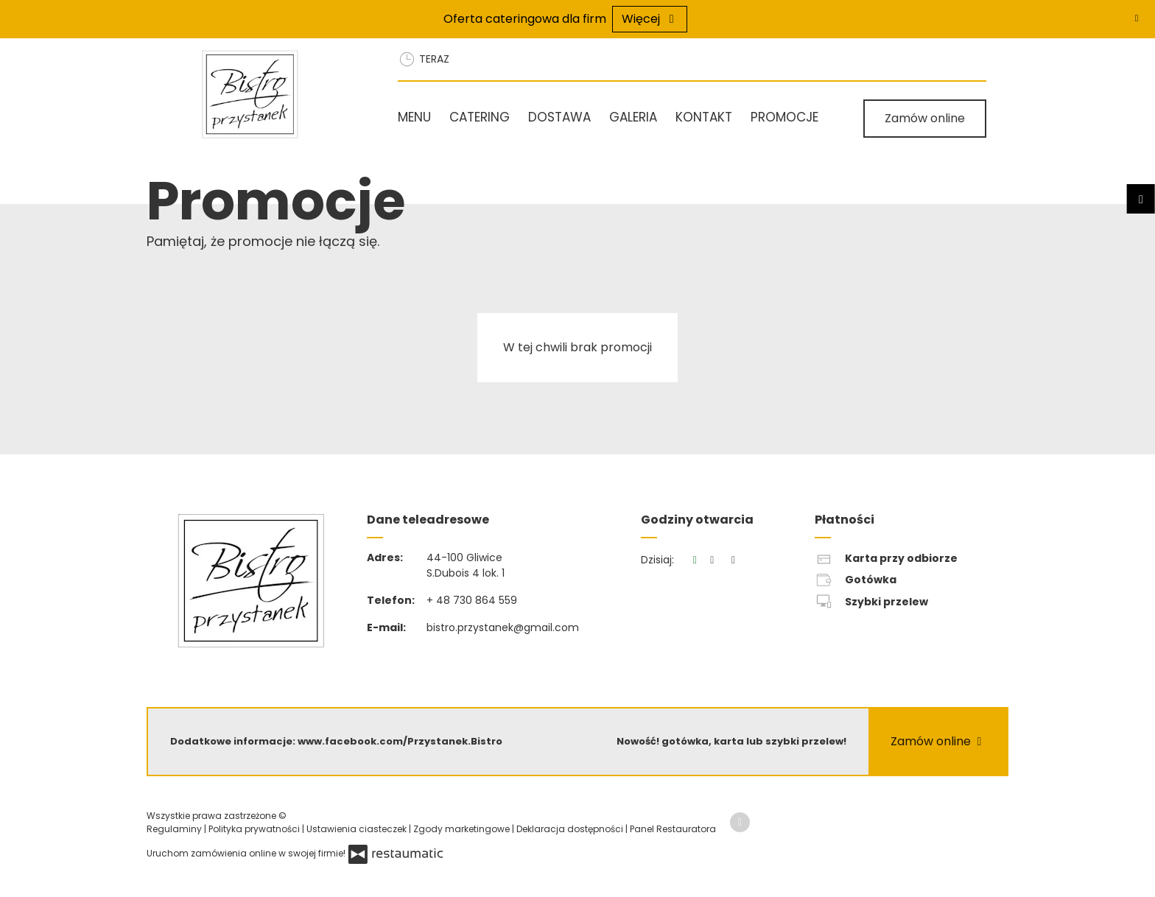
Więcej (650, 18)
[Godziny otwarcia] (734, 560)
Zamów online (925, 118)
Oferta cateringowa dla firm (524, 19)
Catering (479, 117)
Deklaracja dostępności (570, 829)
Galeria (633, 117)
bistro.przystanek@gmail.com (502, 627)
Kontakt (703, 117)
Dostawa (559, 117)
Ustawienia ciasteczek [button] (357, 829)
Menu (414, 117)
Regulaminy (175, 829)
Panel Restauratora (673, 829)
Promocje (784, 117)
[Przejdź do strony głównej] (280, 94)
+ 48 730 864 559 (471, 600)
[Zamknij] (1136, 18)
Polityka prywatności (255, 829)
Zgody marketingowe (462, 829)
